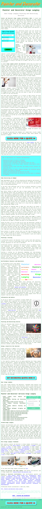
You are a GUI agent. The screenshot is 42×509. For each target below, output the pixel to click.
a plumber (33, 445)
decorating (3, 23)
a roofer (8, 446)
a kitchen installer (19, 452)
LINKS (27, 7)
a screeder (28, 453)
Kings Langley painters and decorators (31, 113)
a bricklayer (38, 452)
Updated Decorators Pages (16, 499)
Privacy (40, 499)
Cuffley (13, 479)
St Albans (19, 479)
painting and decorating (20, 284)
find (5, 384)
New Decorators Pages (7, 499)
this (40, 310)
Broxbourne (35, 483)
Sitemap (2, 499)
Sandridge (38, 479)
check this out (12, 310)
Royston (18, 483)
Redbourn (26, 479)
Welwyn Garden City (22, 475)
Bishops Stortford (26, 483)
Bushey (2, 479)
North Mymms (22, 480)
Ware (39, 478)
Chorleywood (37, 480)
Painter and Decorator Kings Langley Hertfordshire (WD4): (17, 18)
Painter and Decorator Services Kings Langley (18, 394)
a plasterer (23, 450)
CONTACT (33, 7)
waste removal (16, 445)
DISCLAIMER (38, 7)
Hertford (32, 479)
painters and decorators (21, 110)
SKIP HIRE (13, 453)
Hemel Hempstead (17, 478)
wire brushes (37, 86)
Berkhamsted (9, 476)
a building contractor (23, 449)
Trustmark (3, 303)
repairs (13, 92)
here (27, 468)
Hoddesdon (30, 480)
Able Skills (25, 337)
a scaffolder (25, 446)
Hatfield (30, 478)
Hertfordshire (29, 474)
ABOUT (30, 7)
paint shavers (29, 86)
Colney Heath (25, 476)
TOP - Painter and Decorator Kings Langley (12, 488)
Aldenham (10, 480)
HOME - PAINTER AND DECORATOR (21, 495)
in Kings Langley (31, 75)
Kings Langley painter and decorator (16, 63)
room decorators (26, 448)
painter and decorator (33, 27)
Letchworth (3, 480)
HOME (23, 7)
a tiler (3, 454)
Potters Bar (17, 476)
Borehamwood (33, 476)
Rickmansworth (32, 475)
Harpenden (24, 478)
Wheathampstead (4, 484)
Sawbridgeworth (10, 483)
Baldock (8, 479)
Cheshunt (3, 483)
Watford (35, 478)
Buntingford (8, 478)
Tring (16, 480)
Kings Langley (30, 142)
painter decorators (12, 281)
